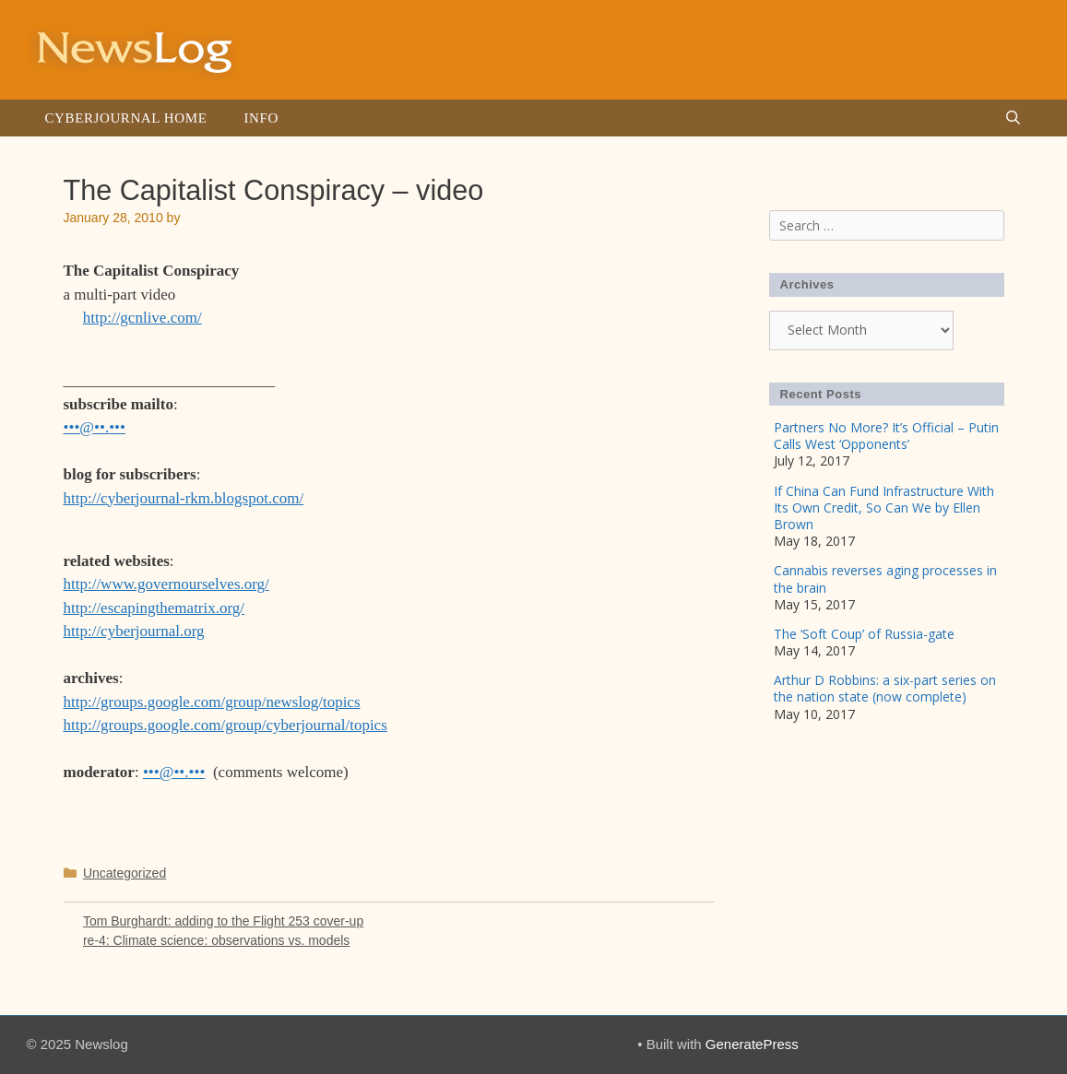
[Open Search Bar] (1013, 118)
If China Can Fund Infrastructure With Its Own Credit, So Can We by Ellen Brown (884, 507)
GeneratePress (752, 1044)
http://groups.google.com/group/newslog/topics (212, 702)
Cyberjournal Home (126, 118)
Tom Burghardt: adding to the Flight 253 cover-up (223, 921)
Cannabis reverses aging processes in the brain (885, 578)
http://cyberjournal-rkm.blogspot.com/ (184, 498)
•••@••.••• (95, 427)
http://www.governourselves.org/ (166, 584)
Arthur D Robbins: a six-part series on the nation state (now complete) (885, 688)
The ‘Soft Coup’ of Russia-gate (864, 634)
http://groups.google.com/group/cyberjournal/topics (225, 725)
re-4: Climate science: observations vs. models (216, 940)
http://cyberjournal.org (134, 631)
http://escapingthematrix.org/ (154, 608)
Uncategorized (124, 873)
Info (260, 118)
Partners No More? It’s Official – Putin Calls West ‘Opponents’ (886, 436)
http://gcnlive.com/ (142, 317)
